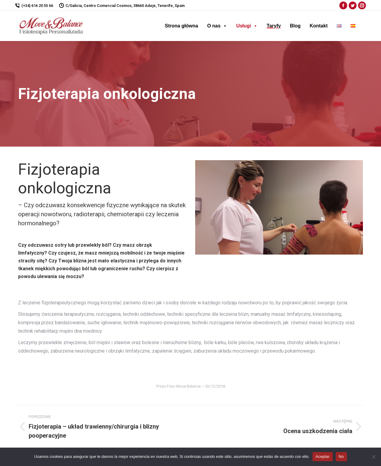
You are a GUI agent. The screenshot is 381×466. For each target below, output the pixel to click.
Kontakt (319, 25)
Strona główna (181, 25)
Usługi (247, 25)
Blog (295, 25)
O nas (217, 25)
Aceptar (323, 456)
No (341, 456)
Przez (178, 386)
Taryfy (274, 25)
